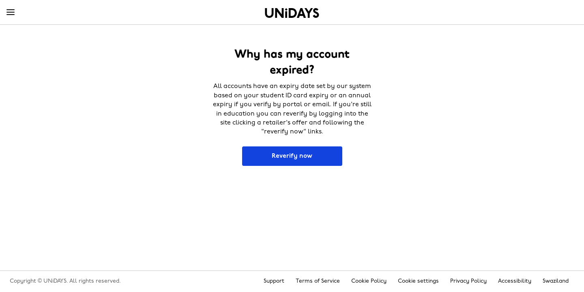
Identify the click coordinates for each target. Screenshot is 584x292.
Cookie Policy (368, 281)
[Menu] (10, 12)
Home (292, 13)
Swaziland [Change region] (556, 281)
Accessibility (514, 281)
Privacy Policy (468, 281)
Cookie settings (418, 281)
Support (274, 281)
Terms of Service (318, 281)
